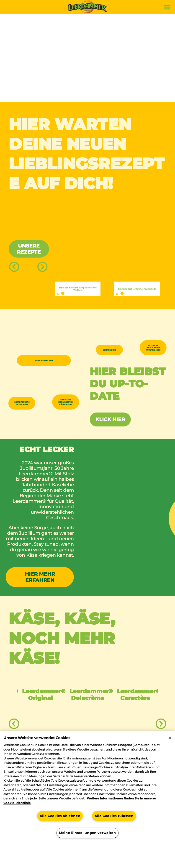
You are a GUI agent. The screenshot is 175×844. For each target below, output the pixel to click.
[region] (87, 787)
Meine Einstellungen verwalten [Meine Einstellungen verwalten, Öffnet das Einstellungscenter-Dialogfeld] (87, 833)
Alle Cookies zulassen (114, 816)
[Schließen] (170, 738)
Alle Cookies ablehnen (60, 816)
